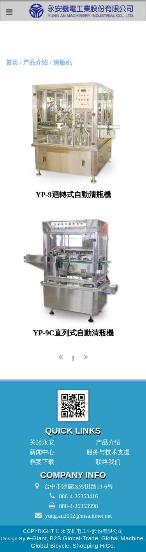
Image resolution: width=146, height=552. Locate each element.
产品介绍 (106, 442)
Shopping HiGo (93, 545)
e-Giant (37, 538)
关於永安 (40, 442)
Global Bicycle (50, 545)
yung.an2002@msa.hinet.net (78, 516)
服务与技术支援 (106, 452)
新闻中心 (40, 452)
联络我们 (106, 462)
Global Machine (122, 538)
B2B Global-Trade (74, 538)
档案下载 (40, 462)
